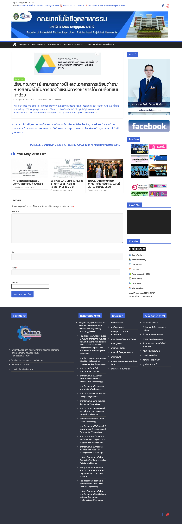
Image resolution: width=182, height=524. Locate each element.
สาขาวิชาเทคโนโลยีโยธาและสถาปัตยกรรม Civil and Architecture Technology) (91, 378)
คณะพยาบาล (115, 356)
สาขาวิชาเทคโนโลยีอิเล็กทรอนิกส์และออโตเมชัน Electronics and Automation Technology (93, 429)
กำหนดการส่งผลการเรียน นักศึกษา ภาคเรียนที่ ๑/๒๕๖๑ (28, 182)
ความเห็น (15, 211)
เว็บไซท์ (14, 282)
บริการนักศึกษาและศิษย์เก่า (100, 44)
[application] (149, 222)
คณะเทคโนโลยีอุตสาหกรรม (121, 352)
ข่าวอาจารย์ (19, 79)
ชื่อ (13, 252)
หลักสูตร (23, 44)
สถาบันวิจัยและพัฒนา (151, 359)
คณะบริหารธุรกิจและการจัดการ (123, 339)
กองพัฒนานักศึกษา (150, 355)
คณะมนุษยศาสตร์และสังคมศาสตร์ (119, 333)
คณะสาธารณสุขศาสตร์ (120, 368)
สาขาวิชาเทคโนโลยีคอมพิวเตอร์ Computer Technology (92, 402)
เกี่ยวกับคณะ (53, 44)
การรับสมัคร (37, 44)
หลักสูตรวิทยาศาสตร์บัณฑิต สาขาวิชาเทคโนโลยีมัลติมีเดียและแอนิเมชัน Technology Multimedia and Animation (93, 495)
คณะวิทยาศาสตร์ (117, 327)
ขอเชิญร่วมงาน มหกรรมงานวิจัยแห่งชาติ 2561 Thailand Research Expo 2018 (67, 184)
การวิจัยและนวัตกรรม (73, 44)
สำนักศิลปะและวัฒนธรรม (153, 334)
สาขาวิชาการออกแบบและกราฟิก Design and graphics (93, 395)
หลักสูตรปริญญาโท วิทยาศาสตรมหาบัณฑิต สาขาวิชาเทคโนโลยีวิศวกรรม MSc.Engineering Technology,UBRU (91, 327)
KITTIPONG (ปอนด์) (40, 99)
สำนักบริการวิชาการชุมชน (153, 339)
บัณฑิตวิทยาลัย (116, 322)
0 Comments (55, 99)
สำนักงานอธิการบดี (150, 322)
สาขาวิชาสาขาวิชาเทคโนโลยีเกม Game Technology (92, 420)
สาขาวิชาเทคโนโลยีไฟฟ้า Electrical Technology (89, 370)
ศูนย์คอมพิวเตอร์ (150, 364)
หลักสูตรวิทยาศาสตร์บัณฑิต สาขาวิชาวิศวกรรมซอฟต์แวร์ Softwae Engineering (91, 483)
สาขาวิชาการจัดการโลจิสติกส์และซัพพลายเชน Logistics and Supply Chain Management (92, 439)
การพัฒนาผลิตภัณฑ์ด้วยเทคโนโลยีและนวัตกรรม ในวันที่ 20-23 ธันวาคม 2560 (104, 184)
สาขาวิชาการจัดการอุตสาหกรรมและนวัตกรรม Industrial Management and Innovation (93, 361)
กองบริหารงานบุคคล (151, 350)
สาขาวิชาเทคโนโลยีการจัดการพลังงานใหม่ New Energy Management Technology (92, 449)
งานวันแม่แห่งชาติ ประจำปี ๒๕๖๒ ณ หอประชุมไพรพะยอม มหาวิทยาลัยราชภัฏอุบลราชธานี (76, 145)
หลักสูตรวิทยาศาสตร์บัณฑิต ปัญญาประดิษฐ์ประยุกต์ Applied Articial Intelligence (93, 460)
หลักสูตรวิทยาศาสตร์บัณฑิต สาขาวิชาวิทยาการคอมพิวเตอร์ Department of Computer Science (92, 472)
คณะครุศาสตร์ (116, 343)
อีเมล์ (14, 267)
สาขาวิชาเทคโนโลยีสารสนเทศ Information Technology (92, 388)
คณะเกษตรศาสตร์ (117, 348)
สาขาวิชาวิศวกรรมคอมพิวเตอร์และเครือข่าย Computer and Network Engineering (92, 411)
